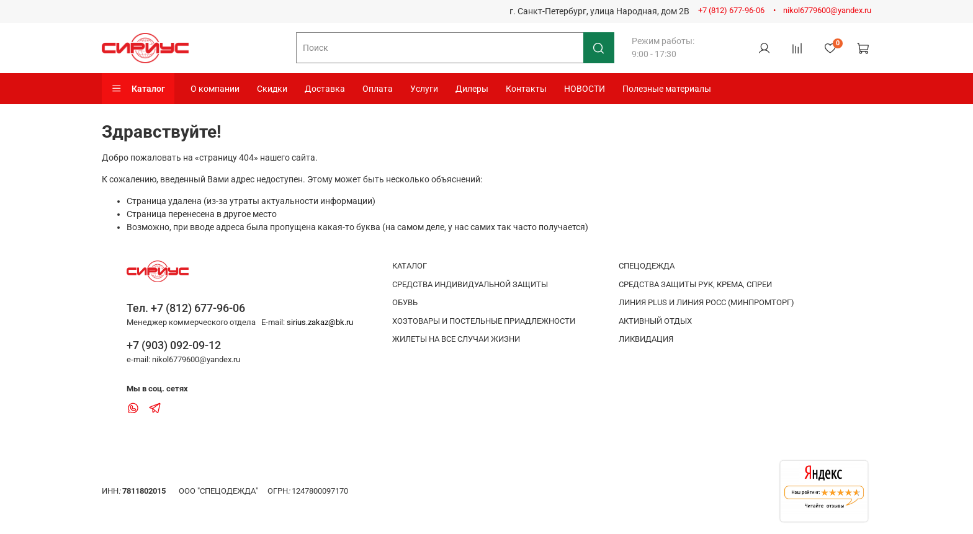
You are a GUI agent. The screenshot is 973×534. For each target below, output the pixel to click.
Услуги (424, 89)
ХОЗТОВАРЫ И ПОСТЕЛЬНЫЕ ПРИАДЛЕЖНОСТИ (483, 321)
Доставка (325, 89)
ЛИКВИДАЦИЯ (646, 339)
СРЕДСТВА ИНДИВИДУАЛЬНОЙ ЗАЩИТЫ (470, 284)
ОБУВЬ (405, 302)
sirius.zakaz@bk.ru (320, 322)
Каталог (138, 88)
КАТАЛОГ (409, 265)
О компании (215, 89)
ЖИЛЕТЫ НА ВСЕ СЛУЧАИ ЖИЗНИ (456, 339)
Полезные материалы (666, 89)
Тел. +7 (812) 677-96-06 (186, 307)
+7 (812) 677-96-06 (731, 10)
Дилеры (471, 89)
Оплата (377, 89)
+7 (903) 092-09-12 (174, 345)
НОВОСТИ (584, 89)
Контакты (526, 89)
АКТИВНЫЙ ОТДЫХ (655, 321)
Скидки (272, 89)
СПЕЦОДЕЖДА (647, 265)
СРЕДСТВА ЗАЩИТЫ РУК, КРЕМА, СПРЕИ (695, 284)
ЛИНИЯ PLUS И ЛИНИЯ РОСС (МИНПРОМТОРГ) (706, 302)
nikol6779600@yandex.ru (827, 10)
